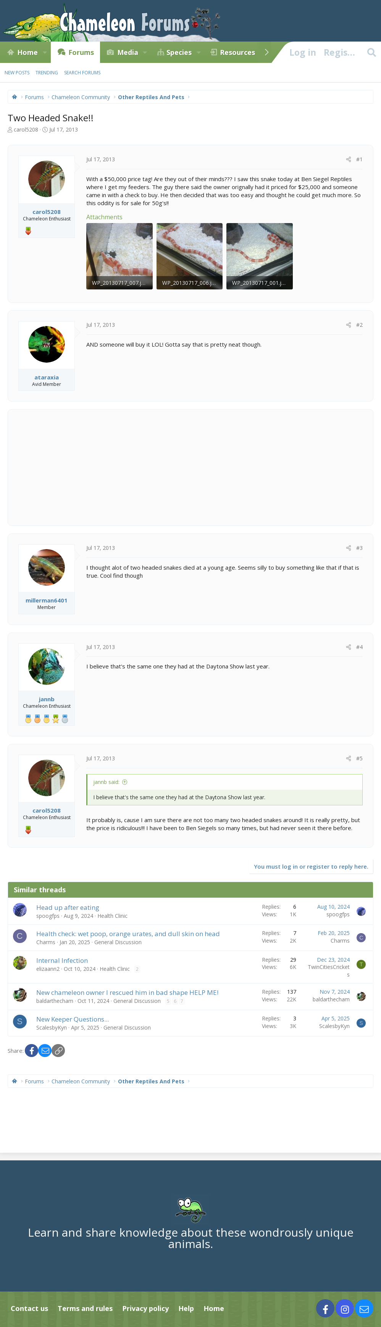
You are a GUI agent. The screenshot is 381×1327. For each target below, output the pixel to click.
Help (186, 1308)
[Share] (349, 159)
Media (127, 52)
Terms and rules (85, 1308)
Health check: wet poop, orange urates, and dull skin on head (128, 933)
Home (27, 52)
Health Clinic (112, 915)
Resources (237, 52)
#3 (359, 547)
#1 (359, 159)
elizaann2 (48, 968)
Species (179, 52)
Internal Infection (62, 960)
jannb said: (106, 782)
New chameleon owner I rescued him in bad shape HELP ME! (127, 992)
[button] (45, 52)
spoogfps (48, 915)
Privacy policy (145, 1308)
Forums (81, 52)
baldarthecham (54, 1000)
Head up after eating (67, 907)
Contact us (29, 1308)
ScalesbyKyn (51, 1027)
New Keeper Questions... (72, 1019)
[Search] (371, 52)
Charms (45, 942)
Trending (47, 72)
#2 (359, 324)
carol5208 (26, 129)
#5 (359, 758)
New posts (17, 72)
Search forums (82, 72)
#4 (359, 647)
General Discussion (118, 942)
